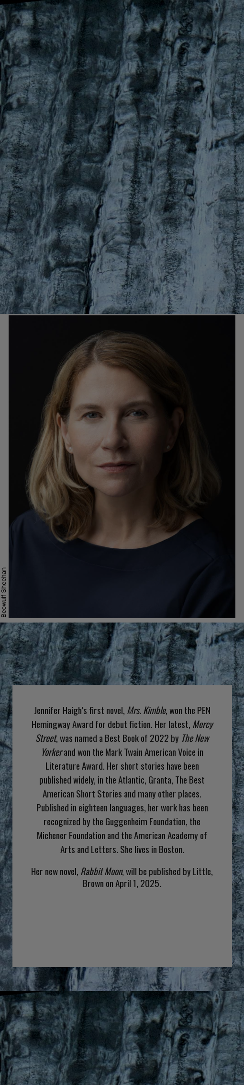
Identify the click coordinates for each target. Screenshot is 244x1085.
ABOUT (64, 14)
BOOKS (109, 14)
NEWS (21, 14)
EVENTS (157, 14)
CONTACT (212, 14)
